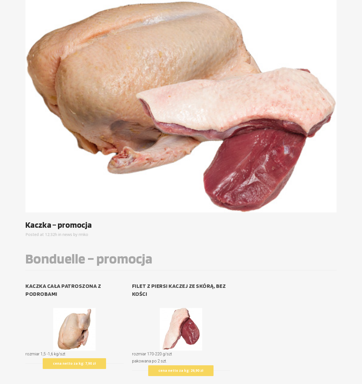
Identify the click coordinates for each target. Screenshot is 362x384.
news (67, 234)
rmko (83, 234)
